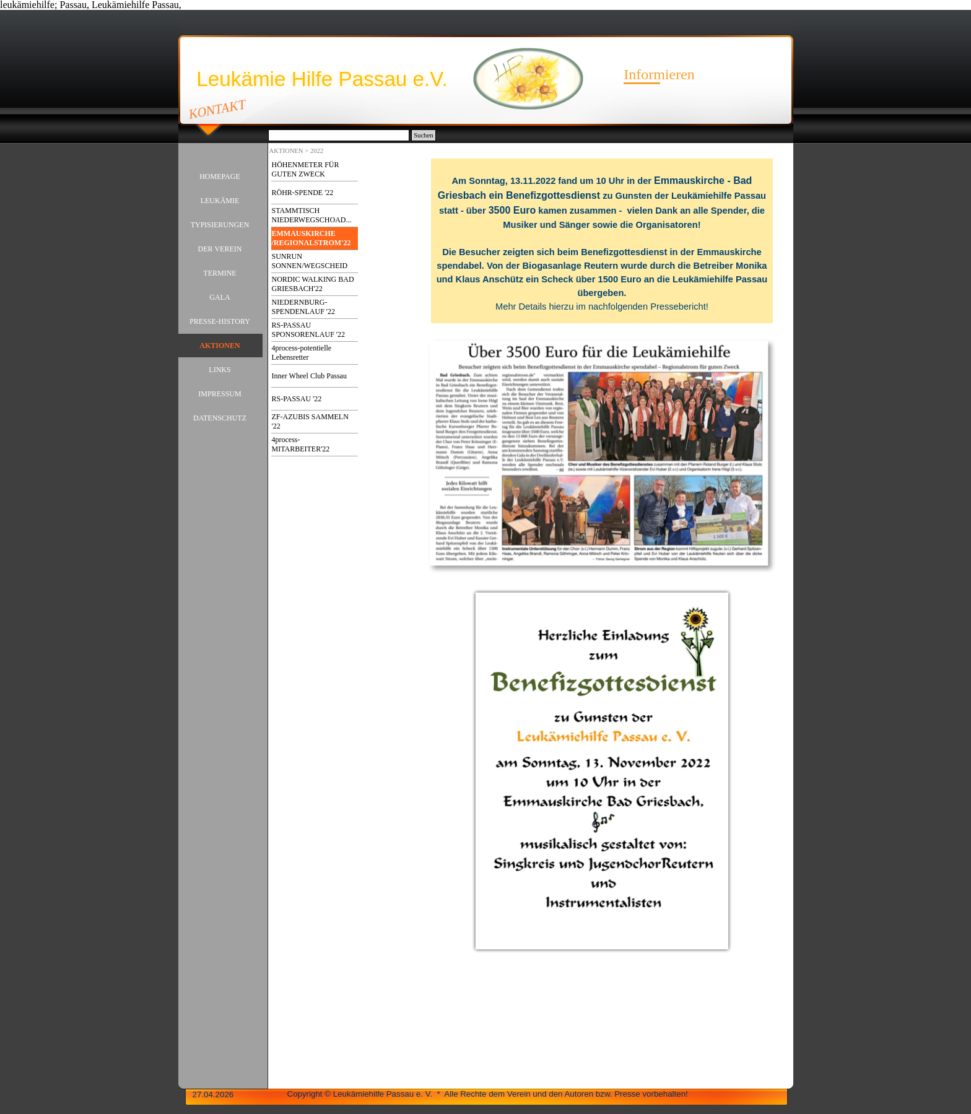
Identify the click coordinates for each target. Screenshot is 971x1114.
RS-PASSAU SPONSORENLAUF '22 (309, 330)
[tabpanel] (602, 241)
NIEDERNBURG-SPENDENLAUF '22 (304, 307)
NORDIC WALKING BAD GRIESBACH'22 (313, 284)
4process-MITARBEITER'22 (301, 444)
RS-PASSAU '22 (297, 398)
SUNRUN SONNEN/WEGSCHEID (310, 261)
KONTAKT (217, 109)
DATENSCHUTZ (219, 418)
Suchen (423, 135)
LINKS (219, 369)
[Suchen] (339, 135)
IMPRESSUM (219, 393)
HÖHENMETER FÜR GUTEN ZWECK (305, 169)
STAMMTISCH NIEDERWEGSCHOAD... (312, 215)
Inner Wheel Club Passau (309, 376)
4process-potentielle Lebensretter (302, 353)
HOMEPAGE (219, 176)
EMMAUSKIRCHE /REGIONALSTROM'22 (311, 238)
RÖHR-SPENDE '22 (303, 192)
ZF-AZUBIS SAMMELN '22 (310, 421)
